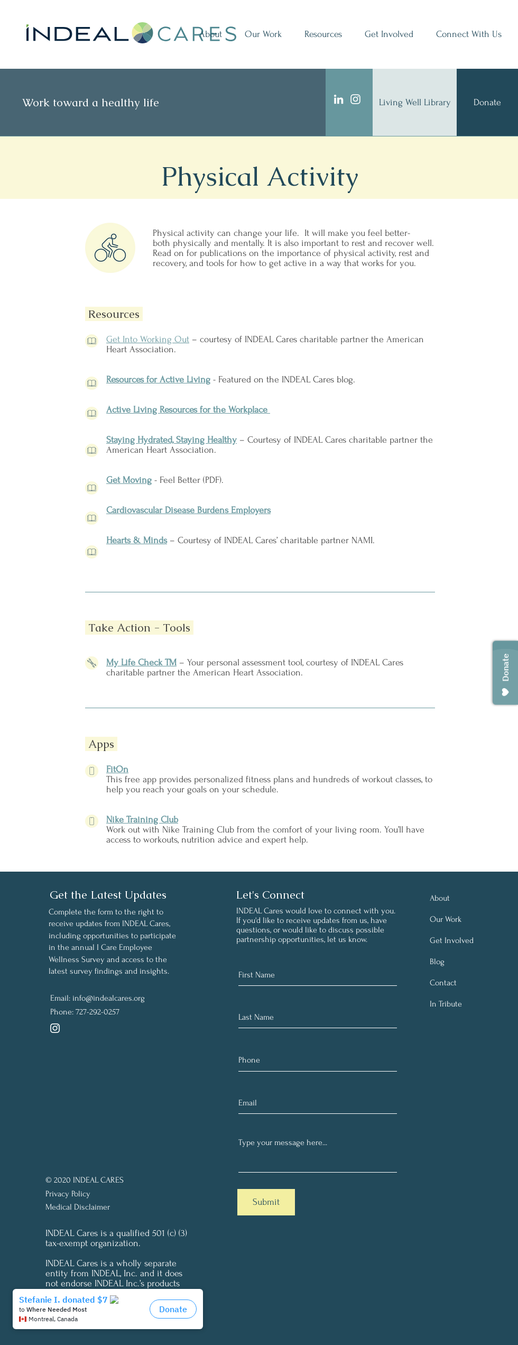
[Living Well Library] (415, 102)
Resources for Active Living (158, 379)
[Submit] (266, 1202)
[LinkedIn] (338, 99)
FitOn (117, 769)
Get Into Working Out (147, 339)
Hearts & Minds (136, 540)
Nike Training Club (142, 820)
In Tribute (446, 1004)
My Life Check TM (141, 662)
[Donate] (487, 102)
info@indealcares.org (108, 998)
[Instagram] (355, 99)
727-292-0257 (97, 1012)
